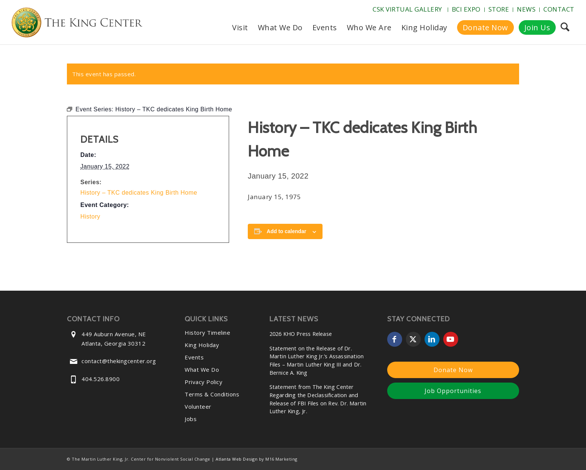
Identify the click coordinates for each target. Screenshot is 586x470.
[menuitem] (408, 9)
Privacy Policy (203, 382)
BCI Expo (466, 9)
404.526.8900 (100, 379)
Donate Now (453, 370)
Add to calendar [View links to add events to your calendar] (286, 231)
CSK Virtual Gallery (407, 9)
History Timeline (207, 332)
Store (498, 9)
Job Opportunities (453, 391)
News (526, 9)
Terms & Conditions (212, 394)
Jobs (191, 419)
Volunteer (198, 406)
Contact (558, 9)
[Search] (565, 27)
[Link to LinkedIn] (432, 339)
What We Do (202, 369)
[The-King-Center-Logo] (77, 23)
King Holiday (202, 345)
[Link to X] (413, 339)
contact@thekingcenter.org (118, 361)
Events (194, 357)
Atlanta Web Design (236, 459)
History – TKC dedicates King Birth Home (138, 192)
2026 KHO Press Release (300, 333)
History (90, 216)
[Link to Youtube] (450, 339)
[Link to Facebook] (394, 339)
